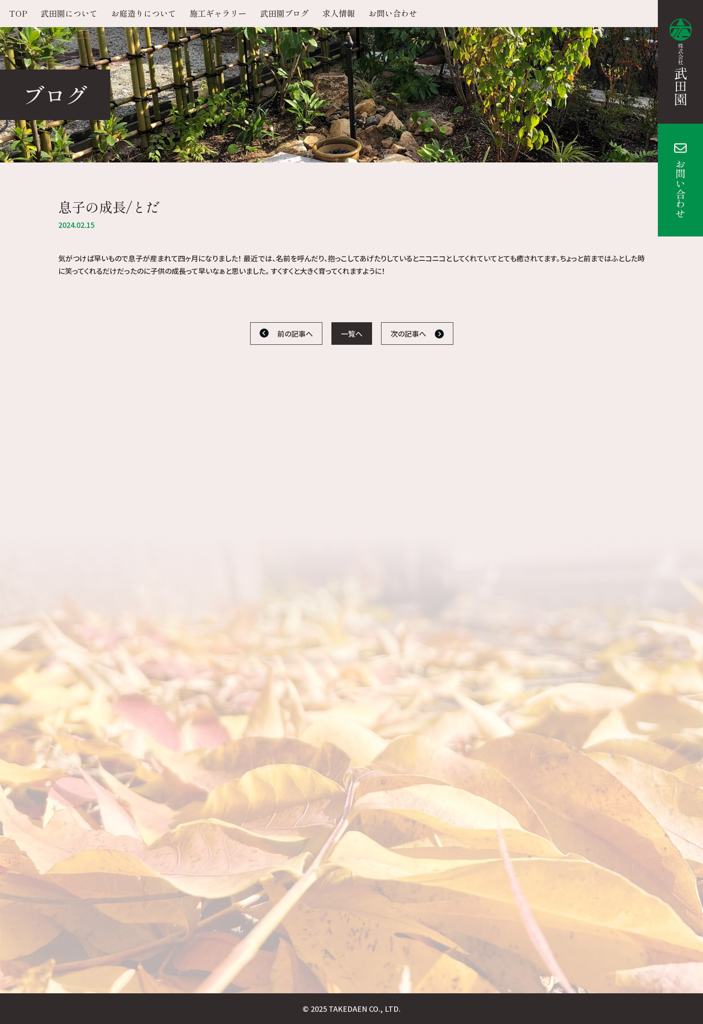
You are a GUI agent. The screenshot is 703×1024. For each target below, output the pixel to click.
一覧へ (352, 333)
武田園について (69, 13)
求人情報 (338, 13)
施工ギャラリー (218, 13)
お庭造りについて (143, 13)
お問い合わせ (680, 188)
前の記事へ (295, 333)
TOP (18, 13)
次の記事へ (408, 333)
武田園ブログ (284, 13)
